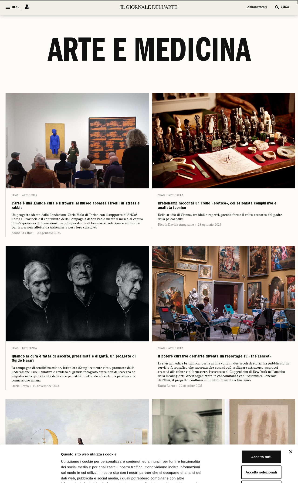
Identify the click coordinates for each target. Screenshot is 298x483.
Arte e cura (29, 195)
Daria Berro (20, 396)
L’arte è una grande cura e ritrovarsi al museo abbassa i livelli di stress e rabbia (75, 209)
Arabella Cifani (23, 238)
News (15, 195)
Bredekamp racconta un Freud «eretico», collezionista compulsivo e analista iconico (218, 209)
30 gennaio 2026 (49, 238)
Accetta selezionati (247, 437)
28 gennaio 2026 (209, 230)
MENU (15, 7)
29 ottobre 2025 (190, 401)
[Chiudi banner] (290, 416)
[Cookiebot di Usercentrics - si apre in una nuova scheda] (30, 473)
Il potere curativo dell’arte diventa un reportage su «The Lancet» (210, 367)
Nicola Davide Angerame (176, 230)
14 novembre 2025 (46, 396)
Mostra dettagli (244, 474)
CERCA (285, 7)
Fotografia (29, 353)
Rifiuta (247, 452)
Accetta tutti (247, 422)
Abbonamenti (257, 7)
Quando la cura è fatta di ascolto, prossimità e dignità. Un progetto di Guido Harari (77, 367)
